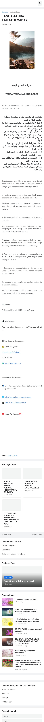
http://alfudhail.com (13, 363)
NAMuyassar (7, 702)
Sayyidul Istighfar (8, 546)
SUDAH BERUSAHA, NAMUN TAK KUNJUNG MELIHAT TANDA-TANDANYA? (10, 487)
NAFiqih (5, 698)
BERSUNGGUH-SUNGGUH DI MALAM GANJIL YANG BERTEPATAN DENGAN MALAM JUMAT (11, 518)
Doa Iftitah (6, 550)
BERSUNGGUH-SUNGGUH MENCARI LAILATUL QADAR (32, 485)
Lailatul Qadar (15, 12)
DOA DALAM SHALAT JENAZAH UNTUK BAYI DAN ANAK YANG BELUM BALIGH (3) (27, 641)
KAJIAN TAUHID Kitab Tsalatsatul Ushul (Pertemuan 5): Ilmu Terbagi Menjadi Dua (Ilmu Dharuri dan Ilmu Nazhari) (28, 664)
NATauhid (5, 694)
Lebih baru (7, 535)
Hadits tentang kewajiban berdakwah (25, 652)
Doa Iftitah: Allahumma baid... (26, 599)
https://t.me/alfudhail (10, 352)
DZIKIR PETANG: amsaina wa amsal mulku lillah (28, 630)
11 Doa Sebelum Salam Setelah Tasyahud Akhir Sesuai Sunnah (27, 620)
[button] (40, 3)
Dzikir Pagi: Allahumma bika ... (13, 554)
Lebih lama (36, 535)
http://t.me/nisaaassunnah (15, 403)
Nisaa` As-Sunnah (8, 689)
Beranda (5, 12)
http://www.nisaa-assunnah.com (18, 397)
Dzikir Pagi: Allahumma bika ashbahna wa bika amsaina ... (26, 610)
